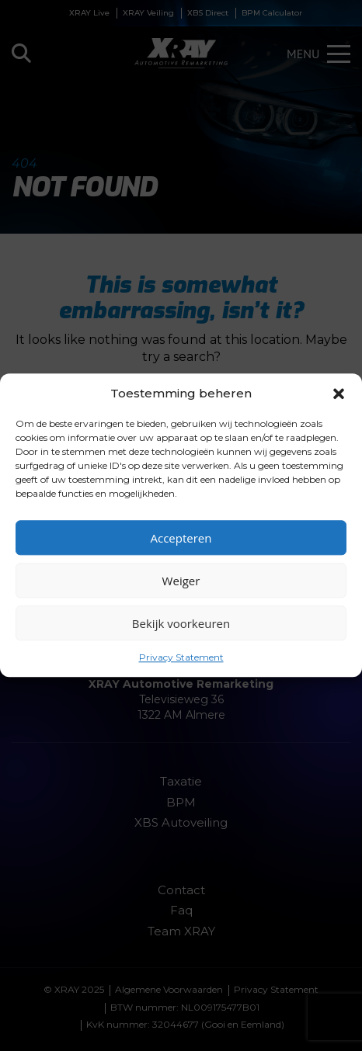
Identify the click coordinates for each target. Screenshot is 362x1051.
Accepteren (181, 538)
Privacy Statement (181, 657)
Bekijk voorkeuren (181, 623)
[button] (338, 393)
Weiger (181, 580)
